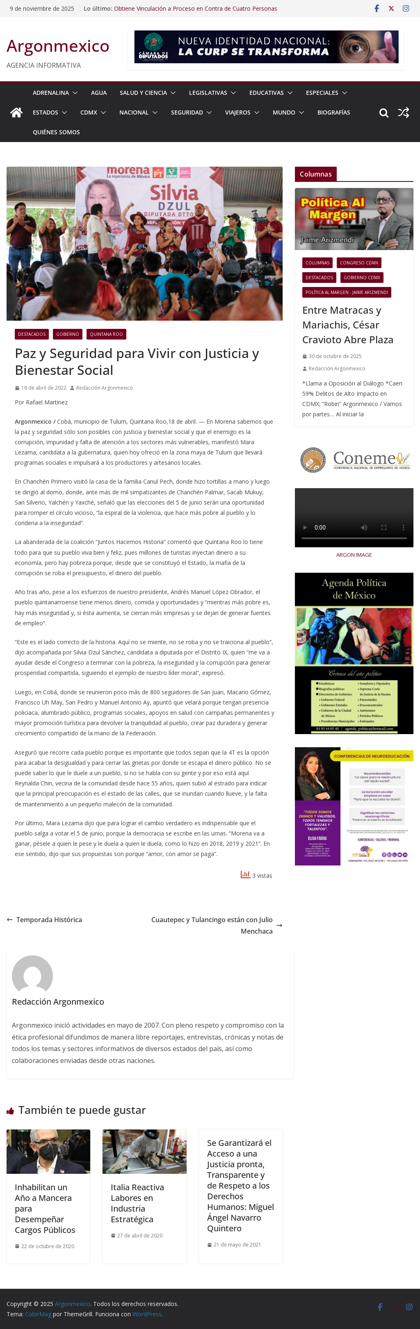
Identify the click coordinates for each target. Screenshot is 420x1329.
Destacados (32, 334)
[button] (73, 93)
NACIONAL (134, 112)
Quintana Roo (106, 334)
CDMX (88, 112)
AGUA (99, 92)
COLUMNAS (317, 263)
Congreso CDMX (359, 263)
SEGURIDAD (187, 112)
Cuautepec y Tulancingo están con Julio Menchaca (217, 925)
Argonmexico (58, 45)
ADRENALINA (51, 92)
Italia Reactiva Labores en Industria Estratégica (137, 1203)
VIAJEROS (238, 112)
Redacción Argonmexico (104, 387)
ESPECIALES (322, 92)
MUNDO (284, 112)
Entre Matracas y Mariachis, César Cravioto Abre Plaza (348, 324)
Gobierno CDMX (362, 277)
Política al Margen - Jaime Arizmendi (347, 292)
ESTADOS (45, 112)
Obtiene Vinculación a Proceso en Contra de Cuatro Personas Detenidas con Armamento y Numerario (195, 13)
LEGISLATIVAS (208, 92)
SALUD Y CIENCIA (143, 92)
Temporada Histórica (44, 919)
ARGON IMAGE (354, 554)
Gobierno (67, 334)
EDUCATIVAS (266, 92)
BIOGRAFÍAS (333, 112)
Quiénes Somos (56, 132)
